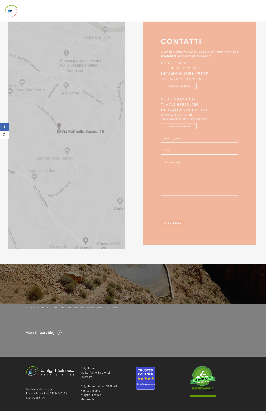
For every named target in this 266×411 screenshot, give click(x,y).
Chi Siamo (215, 10)
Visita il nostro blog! (40, 332)
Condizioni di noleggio (39, 389)
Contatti (245, 10)
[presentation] (184, 201)
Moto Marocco (154, 10)
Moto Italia (130, 10)
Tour (200, 10)
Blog (230, 10)
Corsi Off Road (180, 10)
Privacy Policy (34, 393)
